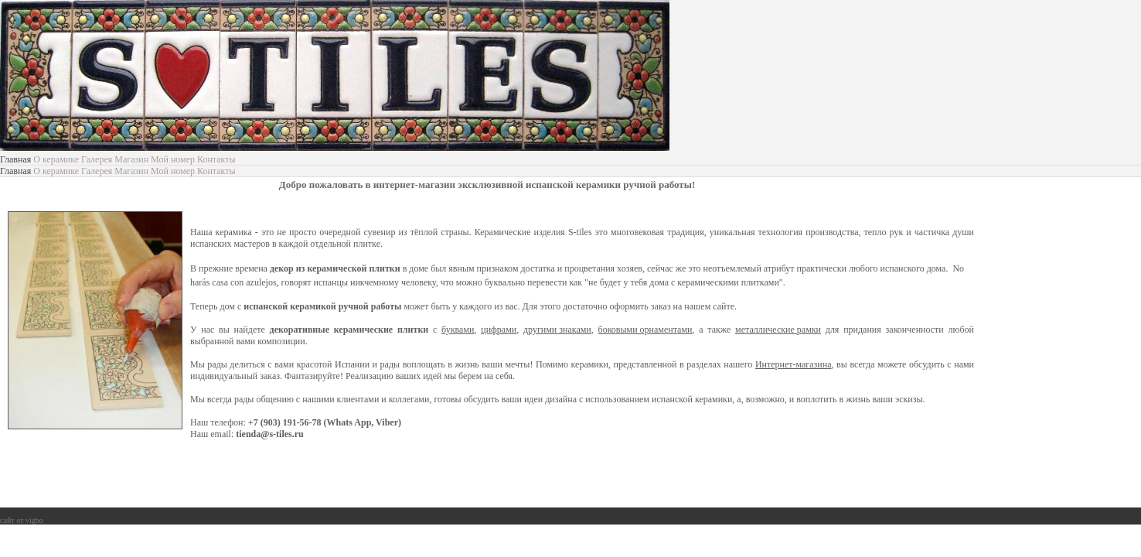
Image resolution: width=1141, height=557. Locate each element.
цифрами (498, 329)
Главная (15, 159)
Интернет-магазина (793, 364)
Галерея (96, 159)
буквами (457, 329)
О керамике (56, 159)
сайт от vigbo (21, 520)
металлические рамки (778, 329)
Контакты (216, 159)
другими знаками (557, 329)
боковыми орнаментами (645, 329)
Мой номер (173, 159)
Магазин (131, 159)
